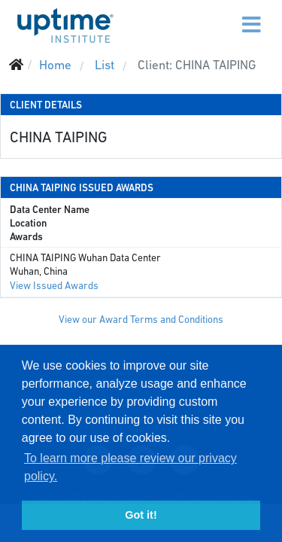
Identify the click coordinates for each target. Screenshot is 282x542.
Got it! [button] (140, 515)
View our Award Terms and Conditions (141, 319)
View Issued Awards (54, 285)
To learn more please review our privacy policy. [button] (130, 467)
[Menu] (219, 15)
